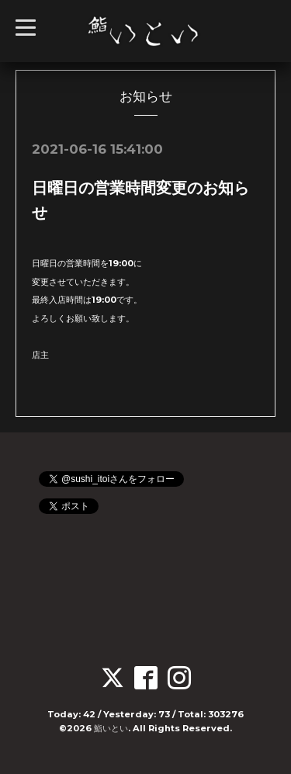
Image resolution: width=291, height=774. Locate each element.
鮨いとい (111, 728)
